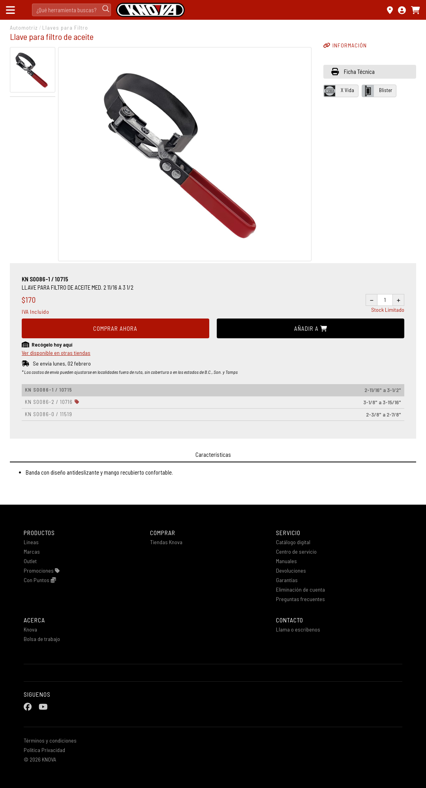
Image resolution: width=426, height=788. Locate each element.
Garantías (287, 580)
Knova (30, 629)
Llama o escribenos (298, 629)
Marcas (32, 551)
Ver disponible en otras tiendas (56, 352)
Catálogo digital (293, 542)
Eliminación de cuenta (300, 589)
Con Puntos (40, 580)
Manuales (286, 561)
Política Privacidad (44, 750)
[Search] (71, 10)
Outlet (30, 561)
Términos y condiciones (50, 740)
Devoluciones (291, 570)
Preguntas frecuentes (300, 599)
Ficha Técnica (353, 71)
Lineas (31, 542)
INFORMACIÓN (345, 45)
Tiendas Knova (166, 542)
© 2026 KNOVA (40, 759)
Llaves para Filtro (65, 27)
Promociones (42, 570)
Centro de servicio (296, 551)
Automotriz (24, 27)
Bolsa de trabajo (42, 638)
